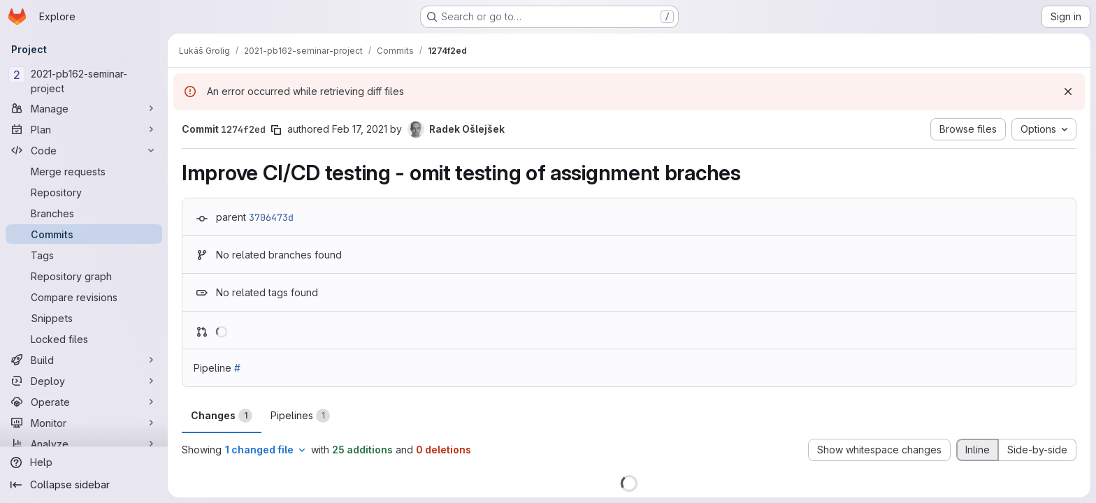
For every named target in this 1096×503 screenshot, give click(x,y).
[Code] (84, 150)
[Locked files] (84, 339)
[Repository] (84, 192)
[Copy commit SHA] (276, 130)
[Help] (84, 462)
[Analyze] (84, 443)
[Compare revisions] (84, 297)
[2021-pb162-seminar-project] (84, 81)
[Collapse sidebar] (84, 485)
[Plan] (84, 129)
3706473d (271, 217)
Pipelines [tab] (300, 416)
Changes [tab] (221, 416)
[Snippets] (84, 318)
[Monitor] (84, 422)
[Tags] (84, 255)
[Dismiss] (1068, 91)
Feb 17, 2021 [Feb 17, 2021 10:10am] (359, 129)
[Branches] (84, 213)
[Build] (84, 360)
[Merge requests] (84, 171)
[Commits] (84, 234)
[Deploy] (84, 381)
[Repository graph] (84, 276)
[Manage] (84, 108)
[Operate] (84, 401)
